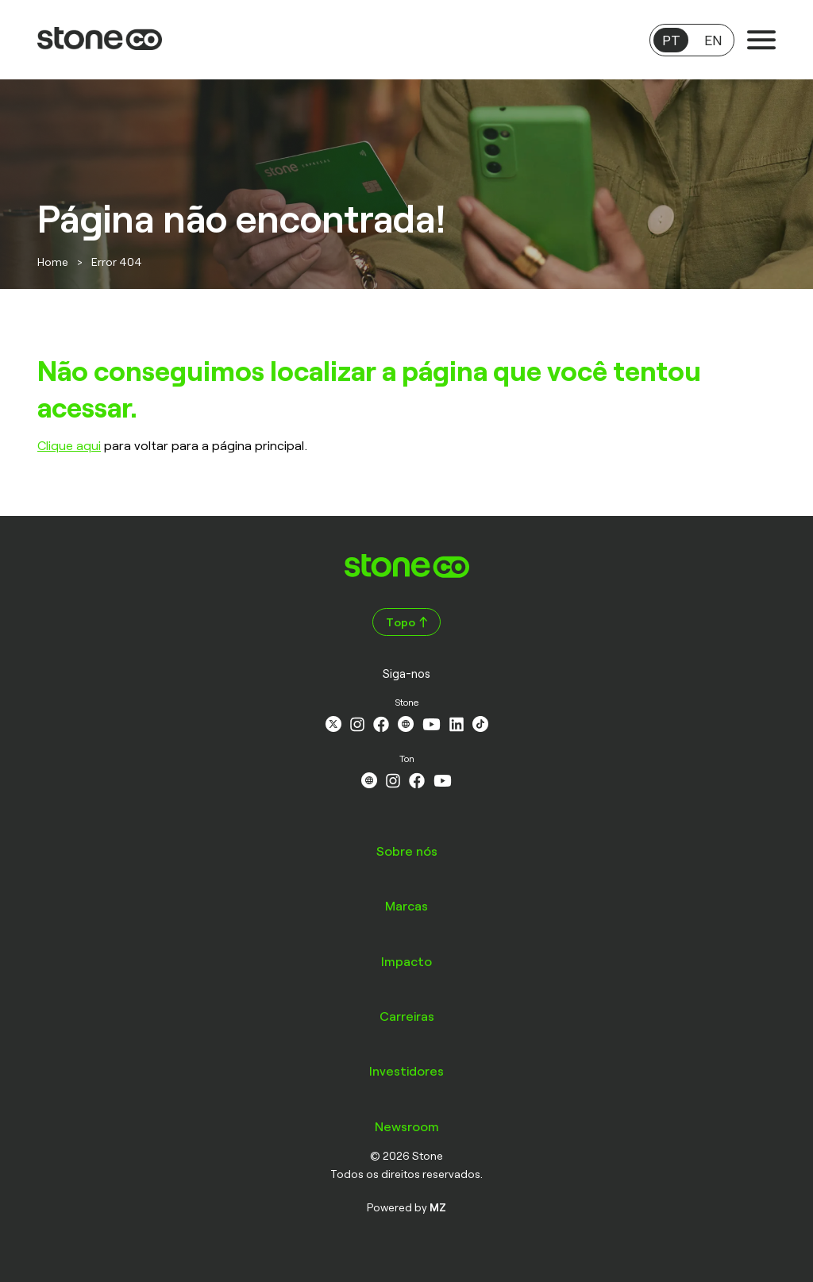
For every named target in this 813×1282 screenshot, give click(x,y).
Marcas (406, 905)
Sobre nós (406, 850)
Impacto (406, 960)
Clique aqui (69, 444)
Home (52, 261)
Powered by (406, 1207)
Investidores (406, 1070)
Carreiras (407, 1015)
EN (713, 39)
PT (671, 39)
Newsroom (407, 1126)
